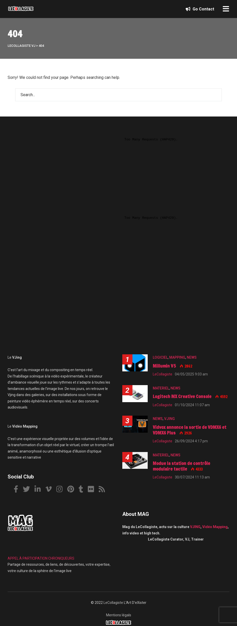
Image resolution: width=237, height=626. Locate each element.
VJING (169, 419)
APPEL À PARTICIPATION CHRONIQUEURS (41, 558)
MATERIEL (161, 388)
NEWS (192, 357)
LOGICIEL (160, 357)
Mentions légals (118, 615)
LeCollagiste (113, 603)
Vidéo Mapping (215, 527)
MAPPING (177, 357)
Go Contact (200, 9)
